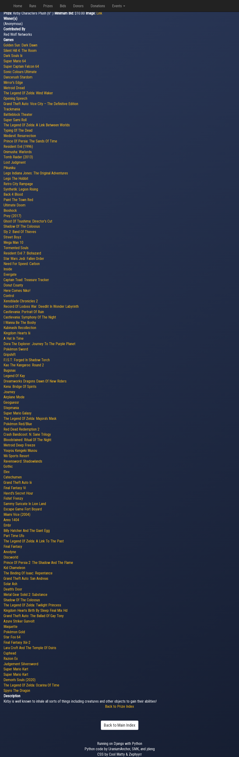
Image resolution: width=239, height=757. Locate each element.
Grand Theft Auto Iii (18, 482)
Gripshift (10, 354)
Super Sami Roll (15, 120)
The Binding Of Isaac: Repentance (28, 573)
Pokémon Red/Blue (18, 424)
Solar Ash (10, 584)
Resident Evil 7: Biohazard (22, 253)
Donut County (13, 285)
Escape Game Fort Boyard (23, 509)
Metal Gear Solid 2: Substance (25, 594)
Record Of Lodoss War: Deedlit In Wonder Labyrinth (41, 306)
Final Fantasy (13, 546)
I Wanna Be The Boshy (20, 322)
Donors (78, 6)
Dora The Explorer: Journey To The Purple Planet (39, 344)
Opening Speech (15, 98)
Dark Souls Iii (13, 55)
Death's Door (13, 589)
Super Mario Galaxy (18, 413)
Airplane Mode (14, 397)
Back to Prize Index (119, 706)
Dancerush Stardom (18, 77)
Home (17, 6)
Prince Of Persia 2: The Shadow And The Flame (38, 562)
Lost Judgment (15, 162)
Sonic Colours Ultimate (20, 72)
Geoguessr (11, 402)
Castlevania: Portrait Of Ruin (24, 312)
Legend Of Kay (14, 376)
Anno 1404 (11, 520)
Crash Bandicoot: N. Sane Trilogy (27, 434)
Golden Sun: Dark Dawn (20, 45)
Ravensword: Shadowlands (23, 461)
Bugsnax (10, 370)
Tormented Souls (16, 248)
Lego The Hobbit (16, 178)
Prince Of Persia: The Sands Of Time (30, 141)
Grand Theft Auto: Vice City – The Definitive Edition (41, 104)
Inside (8, 269)
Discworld (11, 557)
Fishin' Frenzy (13, 498)
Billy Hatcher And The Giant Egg (27, 530)
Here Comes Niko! (17, 290)
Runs (32, 6)
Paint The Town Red (18, 200)
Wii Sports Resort (16, 456)
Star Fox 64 (12, 637)
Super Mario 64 (15, 61)
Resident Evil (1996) (18, 146)
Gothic (8, 466)
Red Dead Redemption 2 (21, 429)
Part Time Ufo (14, 536)
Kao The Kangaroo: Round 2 (24, 365)
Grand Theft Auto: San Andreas (26, 578)
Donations (98, 6)
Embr (7, 525)
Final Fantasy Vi (15, 488)
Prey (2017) (12, 216)
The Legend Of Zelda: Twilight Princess (32, 605)
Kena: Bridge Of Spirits (20, 386)
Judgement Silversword (21, 664)
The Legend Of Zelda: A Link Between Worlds (37, 125)
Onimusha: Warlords (18, 152)
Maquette (11, 626)
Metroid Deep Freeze (19, 445)
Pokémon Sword (16, 349)
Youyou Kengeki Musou (20, 450)
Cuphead (10, 653)
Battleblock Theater (18, 114)
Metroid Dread (14, 88)
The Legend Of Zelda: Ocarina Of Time (31, 685)
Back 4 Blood (13, 194)
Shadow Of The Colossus (22, 226)
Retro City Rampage (18, 184)
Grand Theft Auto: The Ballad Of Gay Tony (34, 616)
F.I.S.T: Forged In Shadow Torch (27, 360)
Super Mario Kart (16, 669)
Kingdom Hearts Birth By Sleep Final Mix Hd (35, 610)
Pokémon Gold (14, 632)
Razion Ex (11, 658)
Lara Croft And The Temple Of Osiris (30, 648)
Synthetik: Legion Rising (21, 189)
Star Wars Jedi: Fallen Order (24, 258)
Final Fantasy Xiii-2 (17, 642)
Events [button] (118, 6)
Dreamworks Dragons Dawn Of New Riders (35, 381)
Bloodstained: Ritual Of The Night (27, 440)
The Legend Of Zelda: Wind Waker (28, 93)
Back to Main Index (119, 725)
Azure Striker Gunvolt (19, 621)
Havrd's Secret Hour (18, 493)
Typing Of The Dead (18, 130)
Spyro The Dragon (17, 690)
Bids (63, 6)
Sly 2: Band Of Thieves (20, 232)
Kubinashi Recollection (20, 327)
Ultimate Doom (14, 205)
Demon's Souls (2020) (19, 680)
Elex (7, 472)
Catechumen (13, 477)
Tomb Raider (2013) (18, 157)
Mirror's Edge (13, 82)
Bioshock (10, 210)
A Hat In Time (14, 338)
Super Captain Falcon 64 (21, 66)
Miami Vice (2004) (17, 514)
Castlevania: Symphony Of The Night (30, 317)
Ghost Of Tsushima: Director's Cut (28, 221)
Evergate (10, 274)
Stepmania (11, 408)
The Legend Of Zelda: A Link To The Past (34, 541)
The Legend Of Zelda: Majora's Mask (30, 418)
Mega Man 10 (13, 242)
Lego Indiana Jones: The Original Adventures (36, 173)
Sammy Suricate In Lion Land (25, 504)
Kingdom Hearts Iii (17, 333)
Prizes (48, 6)
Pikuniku (9, 168)
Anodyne (10, 552)
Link (99, 13)
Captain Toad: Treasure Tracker (26, 280)
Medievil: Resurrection (20, 136)
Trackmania (12, 109)
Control (9, 296)
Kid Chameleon (14, 568)
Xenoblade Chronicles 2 (21, 301)
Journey (9, 392)
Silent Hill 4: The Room (20, 50)
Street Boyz (12, 237)
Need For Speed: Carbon (22, 264)
